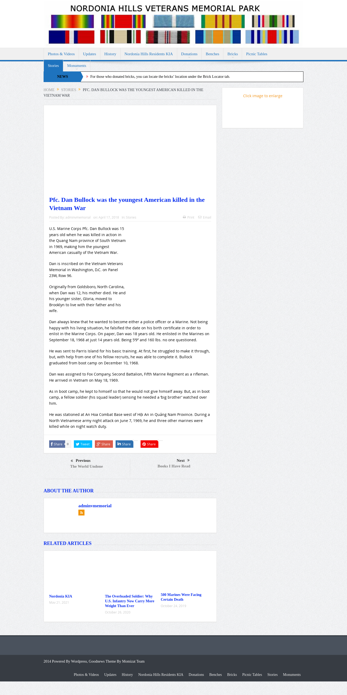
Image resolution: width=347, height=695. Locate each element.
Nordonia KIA (60, 596)
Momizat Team (133, 661)
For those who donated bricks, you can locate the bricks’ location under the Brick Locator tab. (160, 77)
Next (183, 460)
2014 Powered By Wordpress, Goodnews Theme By (83, 661)
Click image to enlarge (262, 95)
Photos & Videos (61, 54)
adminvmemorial (78, 217)
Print (188, 217)
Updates (89, 54)
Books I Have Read (174, 466)
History (110, 54)
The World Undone (86, 466)
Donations (189, 54)
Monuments (76, 65)
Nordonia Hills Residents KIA (149, 54)
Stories (53, 65)
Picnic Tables (256, 54)
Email (204, 217)
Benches (212, 54)
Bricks (232, 54)
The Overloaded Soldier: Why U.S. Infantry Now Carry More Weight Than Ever (129, 601)
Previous (81, 461)
